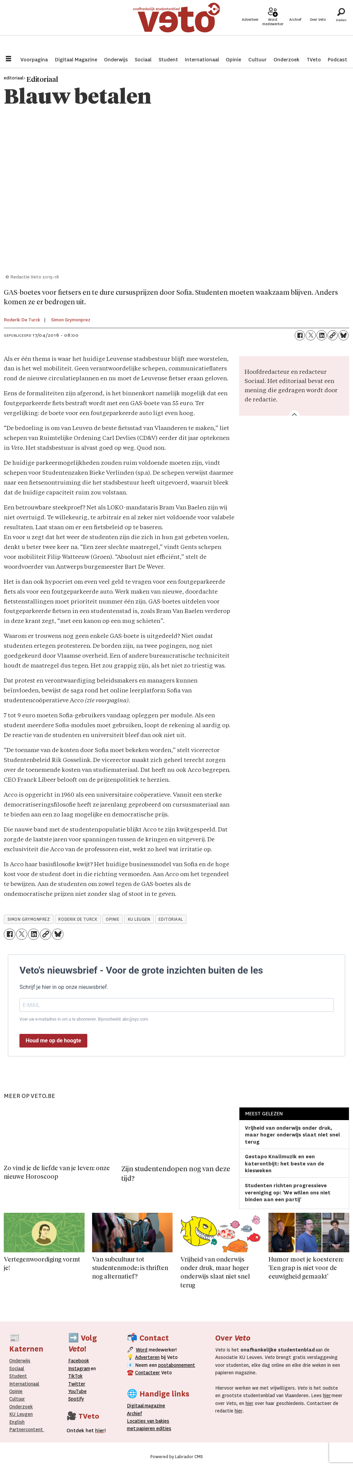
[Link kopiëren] (332, 335)
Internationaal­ (24, 1384)
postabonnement (176, 1365)
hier (327, 1395)
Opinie (233, 59)
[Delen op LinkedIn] (322, 335)
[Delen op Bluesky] (343, 335)
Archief (295, 28)
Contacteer (147, 1373)
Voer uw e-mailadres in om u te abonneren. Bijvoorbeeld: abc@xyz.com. (84, 1019)
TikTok (75, 1376)
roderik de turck (77, 919)
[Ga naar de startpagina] (176, 25)
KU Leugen (21, 1414)
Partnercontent (26, 1429)
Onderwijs (116, 59)
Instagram (79, 1368)
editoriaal (171, 919)
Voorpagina (34, 59)
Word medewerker (272, 30)
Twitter (76, 1384)
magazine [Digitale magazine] (147, 1406)
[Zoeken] (341, 25)
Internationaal (202, 59)
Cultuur (257, 59)
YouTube (77, 1391)
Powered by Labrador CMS (176, 1457)
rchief (134, 1413)
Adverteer (250, 28)
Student (168, 59)
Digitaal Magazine (76, 59)
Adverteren (147, 1357)
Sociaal (143, 59)
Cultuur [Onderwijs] (17, 1399)
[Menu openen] (8, 59)
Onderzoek (286, 59)
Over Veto (318, 28)
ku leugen (139, 919)
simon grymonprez (29, 919)
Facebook (78, 1361)
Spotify (76, 1399)
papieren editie (152, 1428)
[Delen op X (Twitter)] (311, 335)
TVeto (314, 59)
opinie (112, 919)
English (17, 1422)
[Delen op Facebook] (300, 335)
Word (141, 1350)
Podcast (337, 59)
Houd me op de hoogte (53, 1040)
